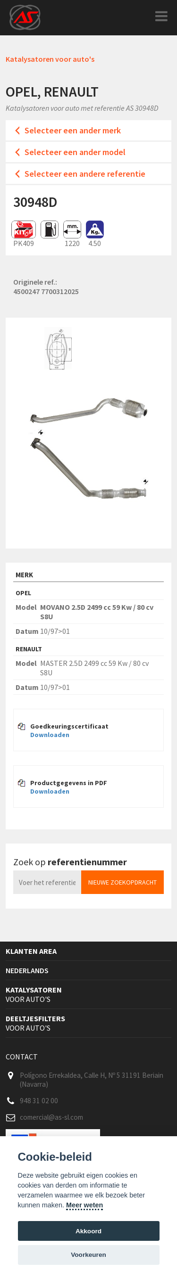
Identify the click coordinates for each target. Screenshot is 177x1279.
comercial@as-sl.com (51, 1117)
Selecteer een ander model (75, 152)
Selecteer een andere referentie (85, 173)
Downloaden (49, 734)
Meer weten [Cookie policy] (84, 1205)
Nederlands (27, 970)
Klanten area (31, 951)
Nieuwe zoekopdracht (122, 882)
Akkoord (88, 1231)
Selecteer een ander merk (73, 130)
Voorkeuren (88, 1254)
